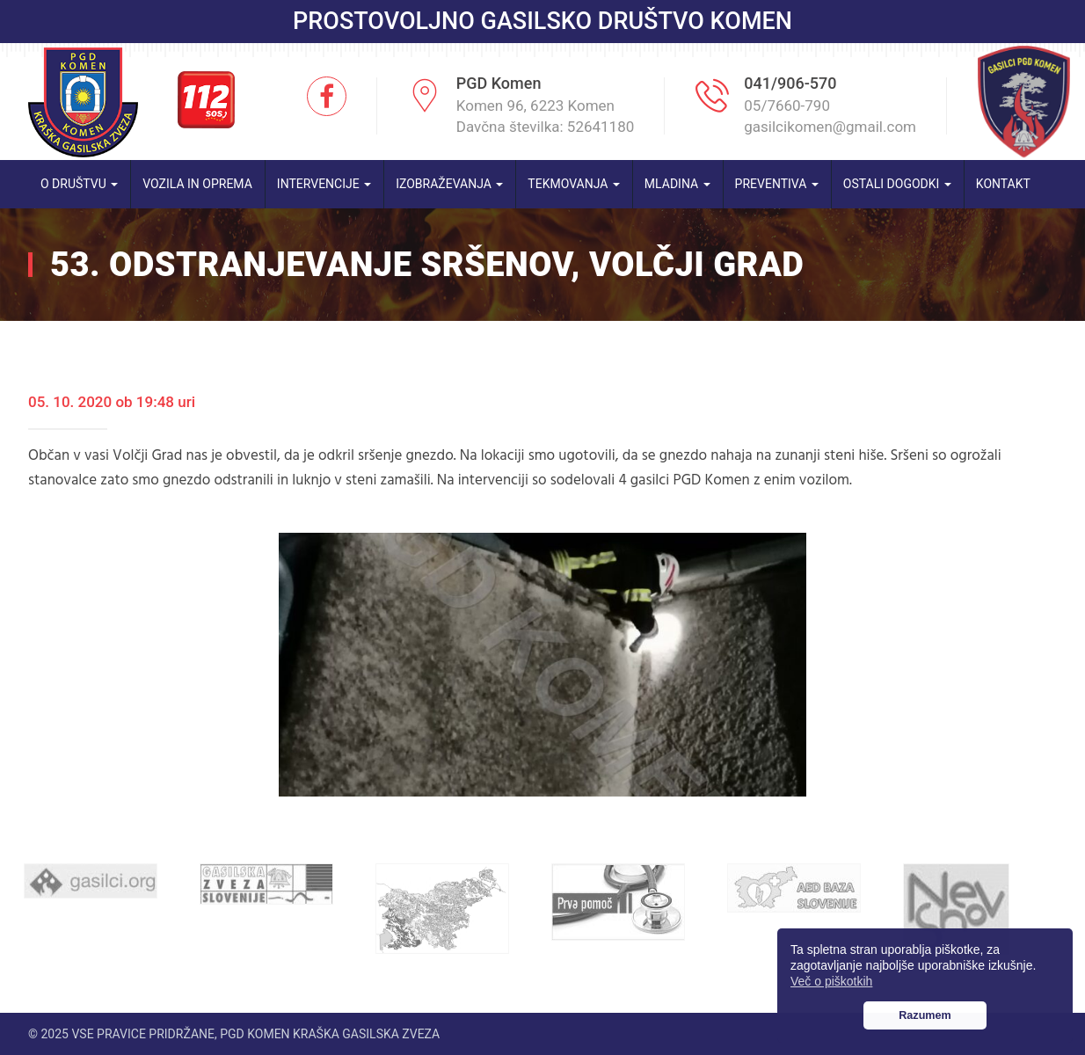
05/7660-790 (787, 105)
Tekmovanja (574, 184)
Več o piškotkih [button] (831, 981)
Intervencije (324, 184)
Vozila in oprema (197, 184)
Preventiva (777, 184)
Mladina (677, 184)
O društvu (79, 184)
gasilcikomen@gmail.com (830, 126)
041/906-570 (790, 83)
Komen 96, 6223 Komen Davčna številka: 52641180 (545, 116)
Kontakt (1003, 184)
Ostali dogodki (897, 184)
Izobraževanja (449, 184)
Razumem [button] (925, 1015)
